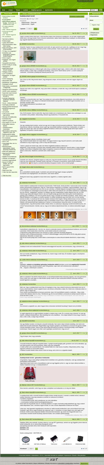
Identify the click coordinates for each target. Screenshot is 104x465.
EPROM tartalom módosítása (8, 128)
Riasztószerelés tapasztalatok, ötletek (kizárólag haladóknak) (9, 148)
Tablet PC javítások (8, 120)
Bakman (24, 385)
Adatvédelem (35, 455)
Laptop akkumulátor (8, 42)
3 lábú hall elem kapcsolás (10, 172)
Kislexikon (91, 0)
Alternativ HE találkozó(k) (9, 117)
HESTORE (85, 0)
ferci (23, 226)
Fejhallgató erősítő (8, 84)
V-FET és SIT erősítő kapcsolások (8, 114)
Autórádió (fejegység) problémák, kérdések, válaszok (8, 100)
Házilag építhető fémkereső (10, 106)
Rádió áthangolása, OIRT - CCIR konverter (10, 48)
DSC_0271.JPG (56, 220)
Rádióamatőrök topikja (9, 134)
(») (44, 33)
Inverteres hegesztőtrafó (9, 160)
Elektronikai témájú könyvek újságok (8, 69)
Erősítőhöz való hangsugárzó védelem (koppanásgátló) (9, 54)
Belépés (96, 29)
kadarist (24, 301)
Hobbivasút (80, 0)
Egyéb (32, 24)
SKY (23, 354)
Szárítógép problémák (9, 105)
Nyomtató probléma (8, 39)
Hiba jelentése (81, 455)
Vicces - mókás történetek (10, 103)
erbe (23, 156)
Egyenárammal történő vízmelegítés (9, 154)
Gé (28, 19)
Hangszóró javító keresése (10, 89)
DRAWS (24, 44)
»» (36, 448)
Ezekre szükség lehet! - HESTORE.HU (31, 433)
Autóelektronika (6, 119)
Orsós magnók (7, 58)
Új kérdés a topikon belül (77, 16)
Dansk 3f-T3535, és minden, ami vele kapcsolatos (8, 163)
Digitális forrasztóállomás (9, 156)
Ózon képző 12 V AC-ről (9, 122)
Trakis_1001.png (29, 381)
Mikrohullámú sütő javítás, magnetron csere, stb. (10, 131)
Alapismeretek (25, 22)
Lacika (24, 259)
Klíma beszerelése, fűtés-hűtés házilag (10, 45)
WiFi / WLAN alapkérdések (10, 136)
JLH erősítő (6, 112)
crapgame (24, 119)
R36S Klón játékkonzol (9, 151)
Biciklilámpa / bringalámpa (10, 82)
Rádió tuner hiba (7, 170)
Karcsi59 (24, 321)
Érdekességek (6, 41)
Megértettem (84, 463)
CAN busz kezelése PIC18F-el (8, 95)
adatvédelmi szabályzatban (65, 463)
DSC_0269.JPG (29, 220)
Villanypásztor (6, 66)
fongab (24, 134)
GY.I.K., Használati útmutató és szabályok (51, 455)
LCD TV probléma (8, 73)
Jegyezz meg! (96, 24)
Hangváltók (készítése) (9, 63)
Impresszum (67, 455)
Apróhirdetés (49, 10)
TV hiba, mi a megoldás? (9, 51)
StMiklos (24, 94)
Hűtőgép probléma (8, 72)
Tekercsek (33, 22)
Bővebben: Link (24, 427)
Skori (23, 392)
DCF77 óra (6, 141)
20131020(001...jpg (29, 62)
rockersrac (25, 182)
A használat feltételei (24, 455)
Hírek (3, 10)
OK (101, 10)
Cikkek (11, 10)
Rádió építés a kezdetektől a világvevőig (10, 86)
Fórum (18, 10)
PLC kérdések (6, 138)
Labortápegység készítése (10, 139)
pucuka (24, 33)
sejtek (32, 33)
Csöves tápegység (8, 79)
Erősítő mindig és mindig (9, 65)
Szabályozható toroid (27, 16)
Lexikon (25, 10)
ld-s (65, 204)
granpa (24, 66)
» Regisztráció (93, 35)
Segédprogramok (36, 10)
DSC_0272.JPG (69, 220)
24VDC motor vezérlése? (10, 91)
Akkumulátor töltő (7, 80)
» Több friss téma (6, 175)
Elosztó (74, 455)
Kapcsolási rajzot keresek (10, 93)
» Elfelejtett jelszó (94, 32)
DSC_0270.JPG (43, 220)
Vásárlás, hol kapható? (9, 158)
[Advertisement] (96, 71)
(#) (20, 33)
